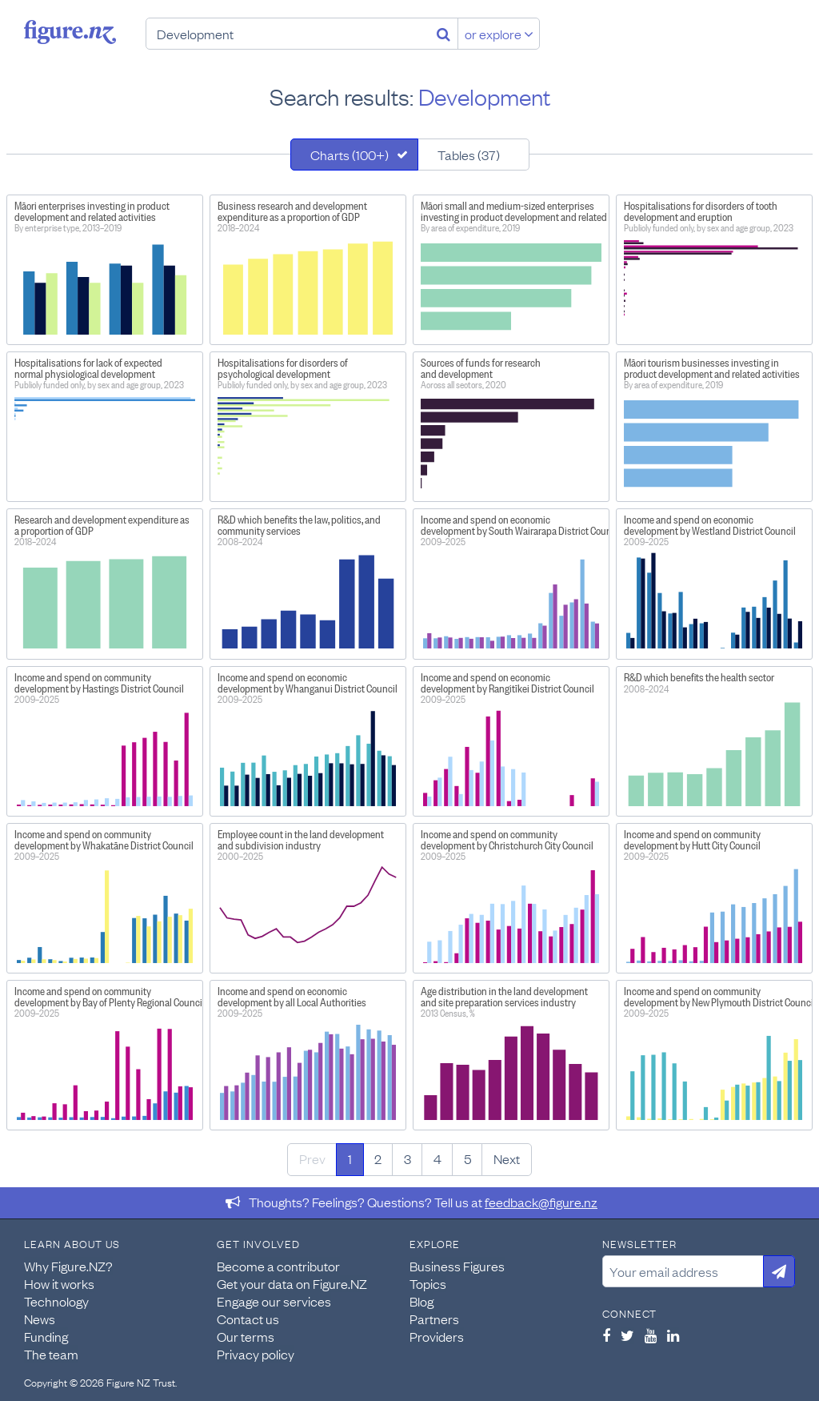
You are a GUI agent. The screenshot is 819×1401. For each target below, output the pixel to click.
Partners (434, 1318)
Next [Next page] (506, 1158)
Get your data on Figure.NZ (292, 1283)
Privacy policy (255, 1354)
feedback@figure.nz (541, 1201)
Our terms (245, 1336)
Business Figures (457, 1266)
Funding (46, 1336)
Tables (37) (468, 154)
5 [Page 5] (467, 1158)
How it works (59, 1283)
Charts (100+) (349, 154)
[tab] (354, 154)
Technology (56, 1301)
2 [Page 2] (378, 1158)
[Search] (443, 34)
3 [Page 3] (407, 1158)
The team (51, 1354)
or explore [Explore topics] (499, 33)
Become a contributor (278, 1266)
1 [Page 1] (350, 1158)
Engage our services (274, 1301)
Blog (421, 1301)
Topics (428, 1283)
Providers (437, 1336)
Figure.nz (70, 32)
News (39, 1318)
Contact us (248, 1318)
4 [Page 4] (437, 1158)
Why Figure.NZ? (68, 1266)
